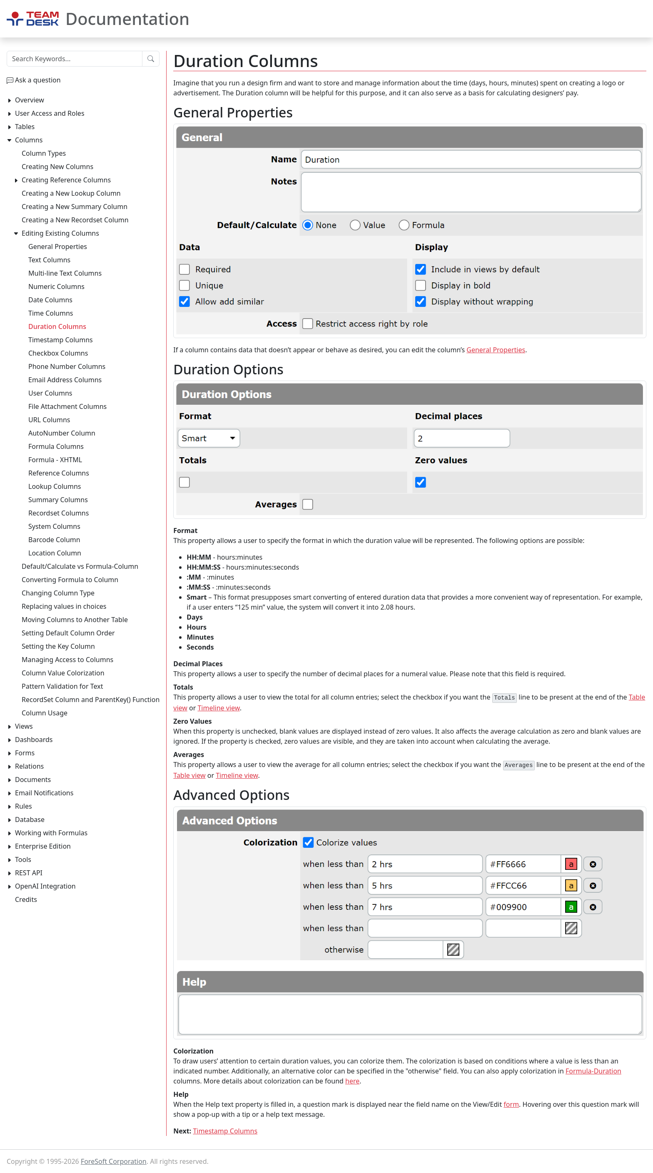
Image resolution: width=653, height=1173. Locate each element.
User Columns (50, 393)
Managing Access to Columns (67, 659)
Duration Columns (57, 326)
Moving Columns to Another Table (75, 619)
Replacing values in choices (64, 606)
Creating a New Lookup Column (71, 193)
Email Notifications (44, 792)
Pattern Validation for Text (62, 686)
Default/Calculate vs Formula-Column (80, 566)
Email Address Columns (65, 379)
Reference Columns (58, 473)
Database (30, 819)
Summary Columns (58, 499)
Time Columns (50, 313)
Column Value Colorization (63, 672)
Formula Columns (56, 446)
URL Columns (49, 419)
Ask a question (38, 80)
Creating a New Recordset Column (75, 219)
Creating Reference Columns (66, 179)
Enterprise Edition (43, 846)
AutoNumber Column (61, 433)
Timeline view (218, 707)
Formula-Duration (593, 1071)
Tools (23, 859)
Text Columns (49, 259)
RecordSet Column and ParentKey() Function (91, 699)
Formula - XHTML (55, 459)
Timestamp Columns (225, 1131)
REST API (28, 872)
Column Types (44, 153)
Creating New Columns (57, 166)
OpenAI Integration (45, 886)
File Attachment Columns (67, 406)
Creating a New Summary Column (74, 206)
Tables (25, 126)
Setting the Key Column (58, 646)
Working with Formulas (51, 832)
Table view (189, 775)
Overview (29, 100)
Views (24, 726)
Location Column (54, 553)
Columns (28, 139)
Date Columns (50, 299)
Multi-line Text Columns (65, 273)
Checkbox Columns (58, 353)
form (511, 1104)
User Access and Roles (50, 113)
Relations (29, 766)
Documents (33, 779)
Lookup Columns (54, 486)
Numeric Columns (56, 286)
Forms (25, 752)
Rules (23, 806)
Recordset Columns (58, 513)
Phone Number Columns (66, 366)
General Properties (495, 349)
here (352, 1081)
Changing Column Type (58, 593)
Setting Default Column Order (68, 633)
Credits (26, 899)
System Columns (54, 526)
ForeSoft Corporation (114, 1161)
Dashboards (34, 739)
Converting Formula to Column (70, 579)
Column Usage (44, 712)
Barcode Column (54, 539)
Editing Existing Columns (60, 233)
